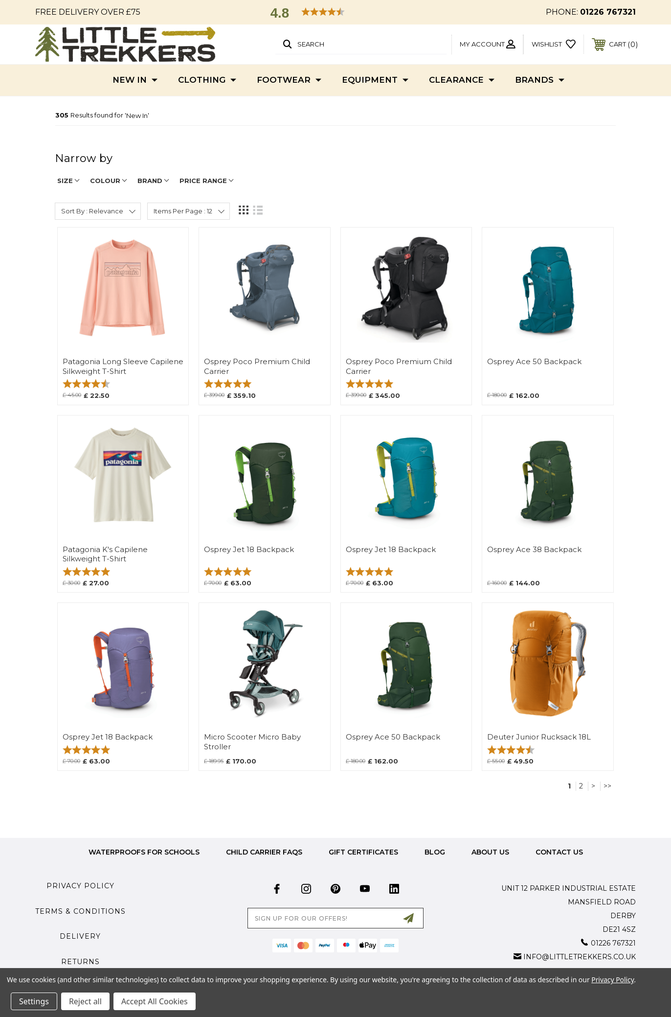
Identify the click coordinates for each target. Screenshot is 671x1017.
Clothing (207, 80)
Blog (435, 852)
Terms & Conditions (80, 911)
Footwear (289, 80)
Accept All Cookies (154, 1001)
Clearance (461, 80)
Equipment (375, 80)
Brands (539, 80)
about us (490, 852)
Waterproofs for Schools (144, 852)
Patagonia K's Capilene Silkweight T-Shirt (105, 554)
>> (607, 786)
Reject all (85, 1001)
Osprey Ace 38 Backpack (534, 549)
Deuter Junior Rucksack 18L (539, 737)
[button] (335, 12)
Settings (34, 1001)
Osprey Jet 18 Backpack (249, 549)
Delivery (80, 936)
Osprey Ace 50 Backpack (534, 361)
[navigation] (335, 163)
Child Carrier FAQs (264, 852)
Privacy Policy (80, 885)
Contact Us (559, 852)
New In (134, 80)
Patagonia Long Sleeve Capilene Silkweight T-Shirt (123, 366)
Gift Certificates (363, 852)
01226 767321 (608, 12)
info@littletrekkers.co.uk (579, 956)
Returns (80, 961)
